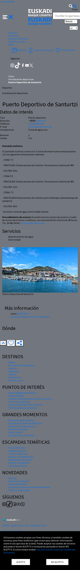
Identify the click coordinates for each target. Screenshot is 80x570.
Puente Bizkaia (16, 395)
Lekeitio (12, 368)
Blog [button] (10, 44)
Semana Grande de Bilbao (21, 420)
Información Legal (11, 530)
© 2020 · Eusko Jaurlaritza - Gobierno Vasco (24, 525)
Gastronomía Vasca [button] (18, 38)
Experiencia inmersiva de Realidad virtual (29, 487)
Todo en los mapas (41, 50)
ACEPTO (20, 562)
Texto (75, 9)
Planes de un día (16, 447)
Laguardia (13, 371)
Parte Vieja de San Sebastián (22, 407)
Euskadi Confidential (19, 462)
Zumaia (12, 374)
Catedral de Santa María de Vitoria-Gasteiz (30, 398)
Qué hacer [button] (13, 35)
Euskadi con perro (17, 450)
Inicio (11, 76)
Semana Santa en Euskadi (21, 435)
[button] (8, 16)
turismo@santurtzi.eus (33, 223)
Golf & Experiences (18, 465)
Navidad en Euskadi (18, 429)
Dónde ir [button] (12, 32)
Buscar (71, 21)
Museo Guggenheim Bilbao (22, 392)
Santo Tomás (15, 432)
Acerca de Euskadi (17, 484)
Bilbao (11, 362)
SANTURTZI (23, 313)
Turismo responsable (19, 490)
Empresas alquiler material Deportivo (30, 316)
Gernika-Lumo (15, 380)
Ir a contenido (7, 1)
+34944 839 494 (36, 123)
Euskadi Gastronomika (19, 459)
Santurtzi (41, 120)
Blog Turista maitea (18, 481)
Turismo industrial (17, 453)
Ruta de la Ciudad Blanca (20, 456)
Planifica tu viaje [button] (16, 41)
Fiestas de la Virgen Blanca (22, 426)
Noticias (12, 478)
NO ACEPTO (57, 562)
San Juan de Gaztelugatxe (21, 365)
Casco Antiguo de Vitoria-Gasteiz (25, 404)
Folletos (19, 50)
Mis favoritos (65, 50)
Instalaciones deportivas (21, 79)
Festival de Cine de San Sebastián (25, 423)
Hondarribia (14, 377)
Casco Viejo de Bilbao (19, 401)
